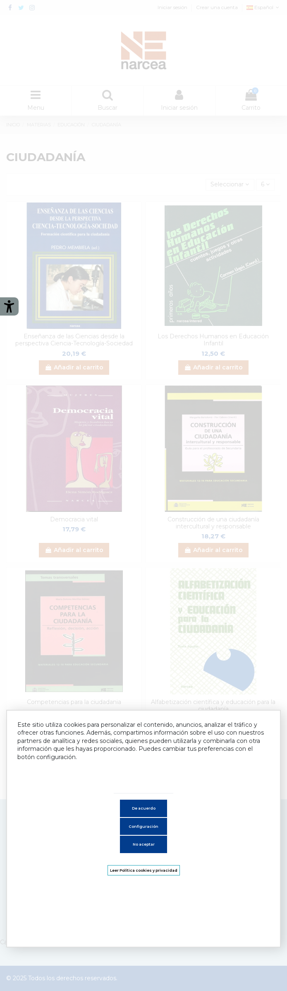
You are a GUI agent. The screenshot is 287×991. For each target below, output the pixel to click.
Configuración (143, 826)
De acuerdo (143, 808)
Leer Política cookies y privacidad (143, 870)
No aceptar (144, 844)
